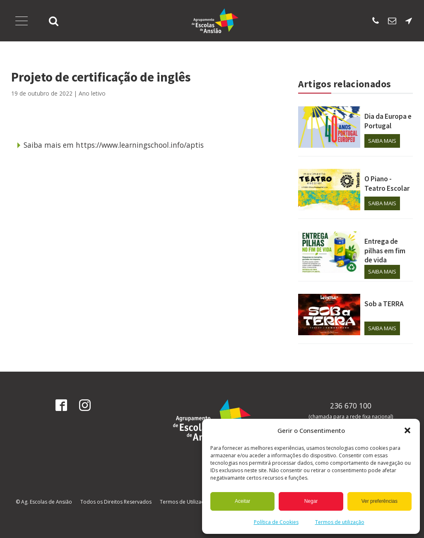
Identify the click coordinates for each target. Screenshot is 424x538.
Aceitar (242, 501)
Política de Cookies (276, 522)
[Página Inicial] (215, 20)
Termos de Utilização (185, 501)
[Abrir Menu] (21, 20)
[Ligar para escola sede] (375, 21)
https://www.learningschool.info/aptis (140, 145)
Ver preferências (379, 501)
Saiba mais (382, 140)
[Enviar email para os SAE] (392, 21)
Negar (311, 501)
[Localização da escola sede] (409, 21)
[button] (407, 430)
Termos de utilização (339, 522)
